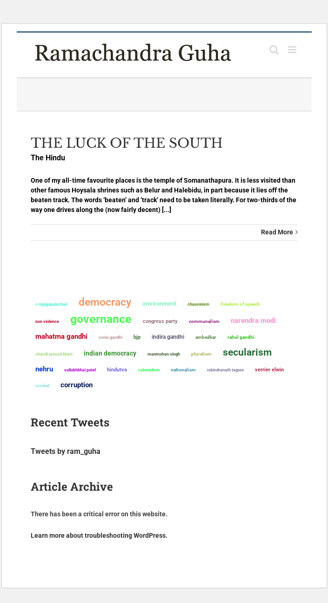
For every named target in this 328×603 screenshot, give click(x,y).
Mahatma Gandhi (61, 336)
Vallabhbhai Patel (80, 370)
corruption (76, 385)
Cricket (42, 386)
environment (159, 303)
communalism (204, 321)
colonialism (149, 369)
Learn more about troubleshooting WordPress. (99, 535)
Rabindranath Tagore (225, 370)
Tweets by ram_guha (65, 451)
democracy (105, 301)
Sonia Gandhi (110, 337)
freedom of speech (240, 304)
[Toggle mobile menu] (293, 50)
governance (101, 319)
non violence (47, 321)
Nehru (44, 369)
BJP (137, 337)
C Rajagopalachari (51, 304)
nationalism (183, 369)
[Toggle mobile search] (274, 50)
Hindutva (117, 370)
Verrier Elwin (269, 370)
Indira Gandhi (168, 336)
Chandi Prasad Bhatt (54, 353)
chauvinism (198, 304)
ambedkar (205, 337)
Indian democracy (110, 353)
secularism (247, 352)
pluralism (201, 354)
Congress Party (160, 321)
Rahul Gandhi (241, 337)
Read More (277, 232)
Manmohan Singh (163, 353)
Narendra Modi (253, 320)
